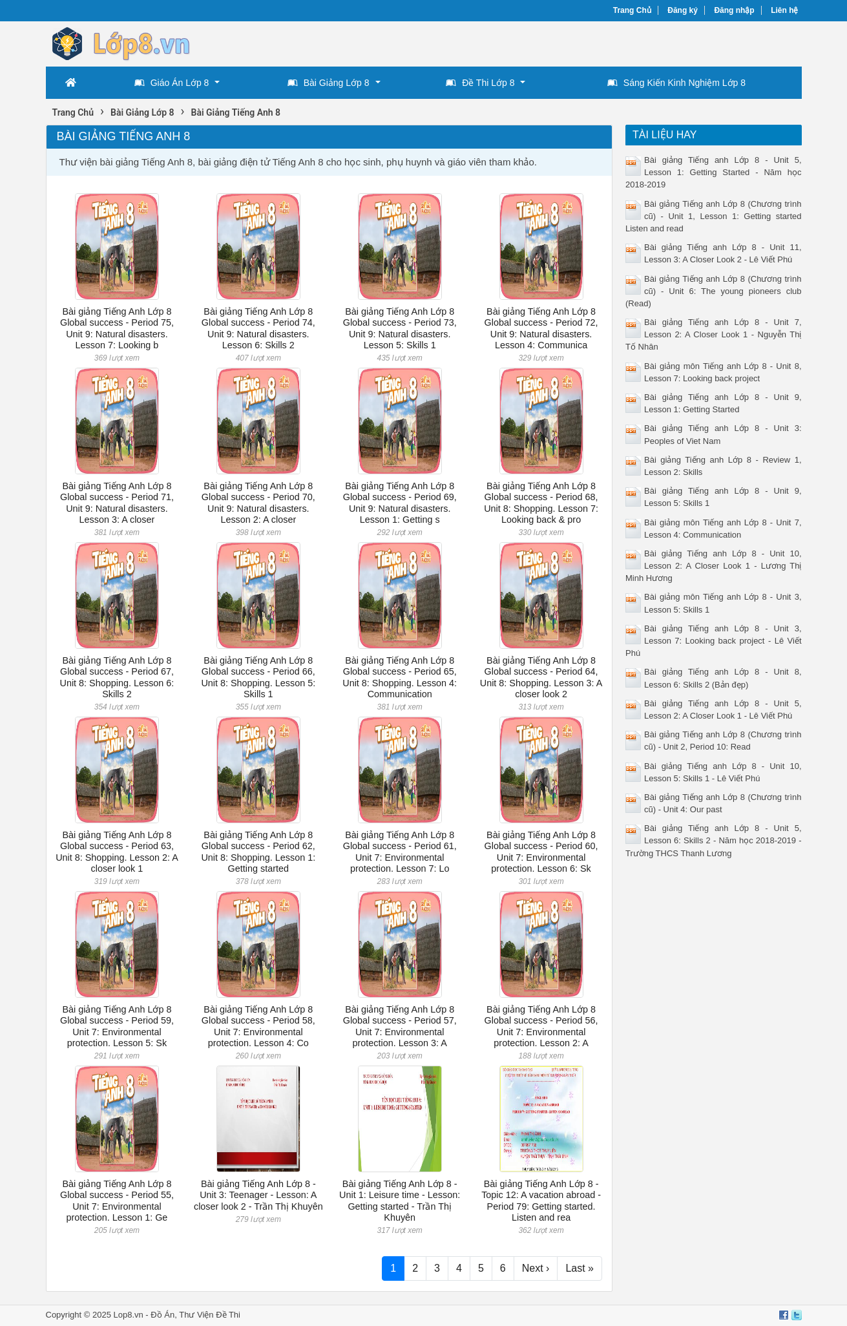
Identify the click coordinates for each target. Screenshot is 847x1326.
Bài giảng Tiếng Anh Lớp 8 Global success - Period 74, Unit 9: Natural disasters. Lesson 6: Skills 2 (258, 328)
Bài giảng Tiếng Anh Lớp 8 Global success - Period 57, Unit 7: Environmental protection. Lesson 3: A (400, 1026)
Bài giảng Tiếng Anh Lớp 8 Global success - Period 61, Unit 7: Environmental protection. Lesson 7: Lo (400, 852)
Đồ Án (162, 1315)
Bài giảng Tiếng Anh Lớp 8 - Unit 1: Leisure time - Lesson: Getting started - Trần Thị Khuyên (399, 1201)
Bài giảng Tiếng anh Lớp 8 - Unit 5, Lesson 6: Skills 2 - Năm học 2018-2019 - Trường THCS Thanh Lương (713, 840)
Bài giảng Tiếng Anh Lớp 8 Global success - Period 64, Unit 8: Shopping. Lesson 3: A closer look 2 (541, 677)
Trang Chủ (632, 10)
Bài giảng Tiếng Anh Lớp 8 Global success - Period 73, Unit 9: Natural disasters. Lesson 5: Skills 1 (400, 328)
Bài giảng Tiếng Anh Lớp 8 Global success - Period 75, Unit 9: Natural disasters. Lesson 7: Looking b (117, 328)
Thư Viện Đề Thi (209, 1315)
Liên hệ (784, 10)
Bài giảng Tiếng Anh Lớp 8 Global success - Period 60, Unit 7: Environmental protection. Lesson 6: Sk (541, 852)
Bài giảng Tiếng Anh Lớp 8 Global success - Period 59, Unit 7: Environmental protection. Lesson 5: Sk (117, 1026)
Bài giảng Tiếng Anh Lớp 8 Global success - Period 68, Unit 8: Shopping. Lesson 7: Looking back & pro (541, 503)
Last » (579, 1268)
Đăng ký (682, 10)
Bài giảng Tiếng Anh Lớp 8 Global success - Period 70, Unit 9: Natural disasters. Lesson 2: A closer (258, 503)
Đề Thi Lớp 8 (480, 83)
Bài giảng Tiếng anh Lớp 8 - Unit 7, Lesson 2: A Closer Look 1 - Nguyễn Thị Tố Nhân (713, 334)
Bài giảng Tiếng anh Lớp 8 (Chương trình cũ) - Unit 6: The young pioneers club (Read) (713, 291)
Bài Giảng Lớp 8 (329, 83)
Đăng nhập (734, 10)
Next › (536, 1268)
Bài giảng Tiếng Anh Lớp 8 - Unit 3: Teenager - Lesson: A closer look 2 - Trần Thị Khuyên (258, 1195)
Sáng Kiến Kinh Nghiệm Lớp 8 (676, 83)
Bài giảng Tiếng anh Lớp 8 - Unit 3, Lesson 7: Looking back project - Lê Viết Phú (713, 641)
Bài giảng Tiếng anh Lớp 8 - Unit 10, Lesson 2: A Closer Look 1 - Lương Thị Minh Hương (713, 566)
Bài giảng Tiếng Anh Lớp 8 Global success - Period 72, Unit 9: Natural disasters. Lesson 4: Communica (541, 328)
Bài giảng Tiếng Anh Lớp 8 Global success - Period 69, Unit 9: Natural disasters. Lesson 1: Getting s (400, 503)
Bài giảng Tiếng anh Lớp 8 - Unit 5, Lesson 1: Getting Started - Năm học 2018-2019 (713, 172)
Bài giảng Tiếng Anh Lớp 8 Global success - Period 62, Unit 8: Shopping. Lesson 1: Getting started (258, 852)
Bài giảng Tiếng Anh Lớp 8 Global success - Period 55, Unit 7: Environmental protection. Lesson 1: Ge (117, 1201)
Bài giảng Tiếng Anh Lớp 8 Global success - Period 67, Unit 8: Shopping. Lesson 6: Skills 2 (117, 677)
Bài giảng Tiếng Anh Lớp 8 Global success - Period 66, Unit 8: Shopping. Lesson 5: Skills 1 (258, 677)
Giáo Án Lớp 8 (171, 83)
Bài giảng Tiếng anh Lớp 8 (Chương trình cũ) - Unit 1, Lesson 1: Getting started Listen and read (713, 216)
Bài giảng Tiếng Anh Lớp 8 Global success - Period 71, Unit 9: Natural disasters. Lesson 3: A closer (117, 503)
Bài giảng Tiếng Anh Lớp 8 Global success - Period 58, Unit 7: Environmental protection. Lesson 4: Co (258, 1026)
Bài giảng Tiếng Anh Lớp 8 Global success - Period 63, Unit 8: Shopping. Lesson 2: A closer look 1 (117, 852)
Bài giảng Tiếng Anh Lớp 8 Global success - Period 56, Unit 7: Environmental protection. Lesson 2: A (541, 1026)
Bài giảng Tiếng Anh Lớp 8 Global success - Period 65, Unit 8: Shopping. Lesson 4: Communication (399, 677)
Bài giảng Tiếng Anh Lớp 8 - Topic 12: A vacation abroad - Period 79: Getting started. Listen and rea (541, 1201)
